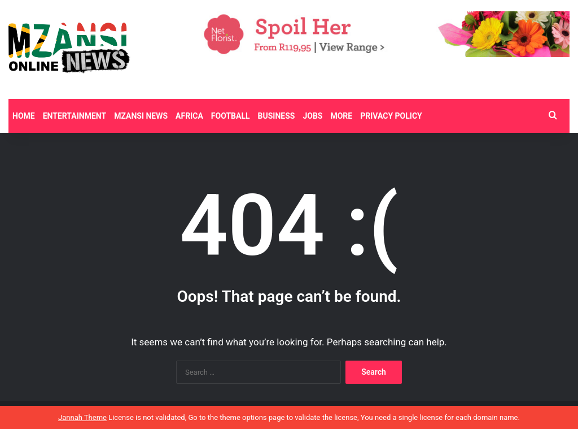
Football (230, 115)
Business (276, 115)
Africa (189, 115)
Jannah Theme (82, 417)
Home (23, 115)
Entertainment (74, 115)
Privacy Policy (391, 115)
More (341, 115)
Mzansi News (141, 115)
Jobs (312, 115)
